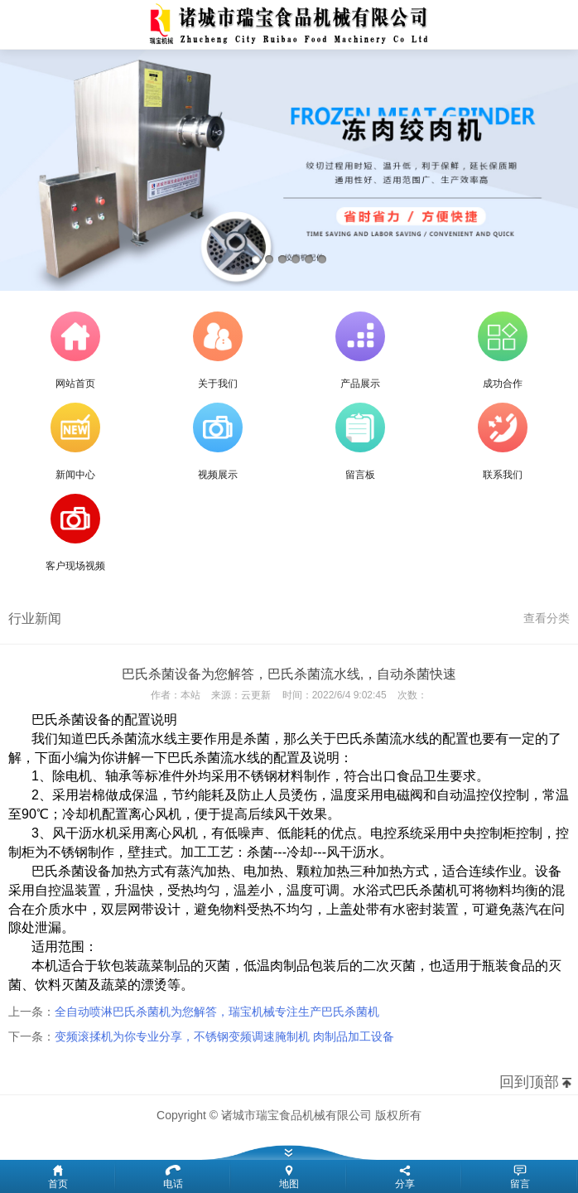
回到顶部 (529, 1082)
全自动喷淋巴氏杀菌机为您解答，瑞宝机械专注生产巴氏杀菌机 (217, 1011)
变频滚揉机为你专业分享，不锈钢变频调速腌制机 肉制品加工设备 (224, 1036)
